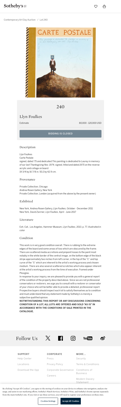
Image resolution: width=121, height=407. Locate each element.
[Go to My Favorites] (95, 6)
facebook (60, 338)
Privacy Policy (55, 364)
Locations (23, 364)
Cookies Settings (48, 401)
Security (81, 358)
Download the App (28, 370)
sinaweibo (102, 338)
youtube (87, 338)
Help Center (25, 358)
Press (50, 358)
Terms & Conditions (87, 364)
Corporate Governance (60, 370)
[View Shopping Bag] (104, 6)
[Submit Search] (87, 6)
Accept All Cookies (70, 401)
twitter (48, 338)
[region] (60, 395)
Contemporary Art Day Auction (19, 20)
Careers (51, 375)
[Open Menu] (112, 6)
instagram (73, 338)
